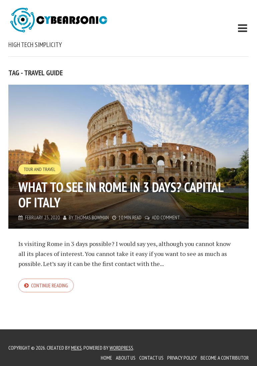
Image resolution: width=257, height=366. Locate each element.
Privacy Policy (182, 357)
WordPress (121, 347)
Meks (76, 347)
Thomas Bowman (91, 217)
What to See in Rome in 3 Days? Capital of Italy (120, 194)
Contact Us (151, 357)
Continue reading (49, 285)
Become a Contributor (225, 357)
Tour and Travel (39, 169)
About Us (126, 357)
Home (106, 357)
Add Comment (166, 217)
